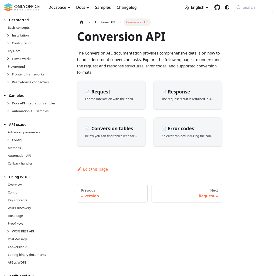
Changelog (127, 7)
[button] (34, 20)
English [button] (194, 7)
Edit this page (92, 169)
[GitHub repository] (217, 7)
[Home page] (81, 22)
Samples (103, 7)
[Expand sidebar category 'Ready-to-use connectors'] (9, 82)
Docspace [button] (57, 7)
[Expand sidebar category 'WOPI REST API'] (9, 231)
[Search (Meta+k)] (253, 7)
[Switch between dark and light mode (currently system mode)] (227, 7)
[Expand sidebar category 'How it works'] (9, 58)
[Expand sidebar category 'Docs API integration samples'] (9, 103)
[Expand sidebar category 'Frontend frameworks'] (9, 74)
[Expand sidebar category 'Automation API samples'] (9, 111)
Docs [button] (80, 7)
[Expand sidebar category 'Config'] (9, 140)
